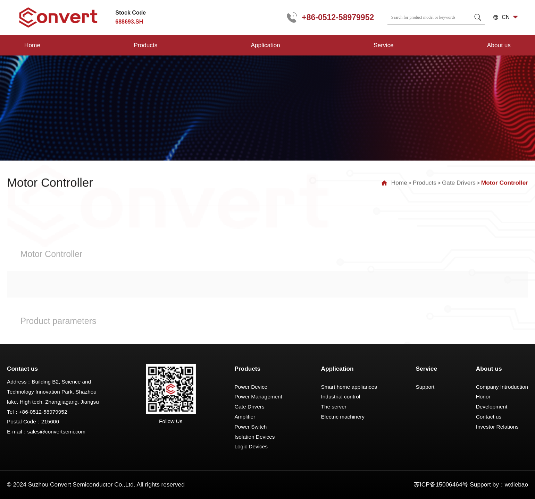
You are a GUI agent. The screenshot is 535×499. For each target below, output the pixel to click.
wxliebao (516, 484)
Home (32, 45)
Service (244, 45)
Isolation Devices (254, 437)
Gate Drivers (459, 181)
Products (99, 45)
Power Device (250, 387)
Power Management (258, 396)
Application (172, 45)
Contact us (488, 417)
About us (312, 45)
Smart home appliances (349, 387)
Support (425, 387)
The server (333, 407)
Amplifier (244, 417)
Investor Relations (497, 427)
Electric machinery (343, 417)
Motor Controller (504, 181)
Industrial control (340, 396)
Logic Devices (251, 446)
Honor (483, 396)
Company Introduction (502, 387)
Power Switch (250, 427)
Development (492, 407)
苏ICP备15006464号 (441, 484)
